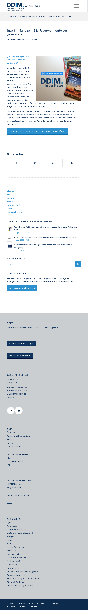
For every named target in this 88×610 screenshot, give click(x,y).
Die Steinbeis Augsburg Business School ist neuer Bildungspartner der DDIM (45, 237)
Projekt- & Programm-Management (22, 571)
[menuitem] (76, 6)
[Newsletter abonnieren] (20, 356)
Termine (10, 201)
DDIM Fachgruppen (15, 212)
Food (9, 543)
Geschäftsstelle (14, 446)
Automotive (12, 526)
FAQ (9, 465)
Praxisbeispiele (14, 205)
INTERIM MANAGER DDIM (19, 480)
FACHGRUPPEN (14, 519)
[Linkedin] (11, 410)
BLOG (9, 503)
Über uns (11, 432)
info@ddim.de (19, 393)
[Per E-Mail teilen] (72, 163)
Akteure (10, 191)
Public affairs (13, 439)
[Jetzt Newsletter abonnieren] (22, 288)
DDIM (9, 208)
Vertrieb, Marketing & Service (20, 585)
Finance (10, 540)
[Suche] (44, 264)
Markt (9, 194)
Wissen (10, 198)
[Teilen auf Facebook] (16, 163)
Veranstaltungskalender (18, 495)
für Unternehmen (15, 461)
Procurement (13, 568)
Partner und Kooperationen (19, 436)
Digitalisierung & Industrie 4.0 (20, 533)
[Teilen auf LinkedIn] (53, 163)
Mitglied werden (14, 487)
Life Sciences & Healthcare (19, 557)
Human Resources (15, 547)
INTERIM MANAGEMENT (18, 454)
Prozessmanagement (17, 575)
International (13, 550)
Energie (10, 536)
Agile (9, 522)
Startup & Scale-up (15, 582)
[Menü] (76, 6)
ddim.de (10, 397)
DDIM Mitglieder (14, 484)
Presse (10, 443)
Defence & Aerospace (17, 529)
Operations (12, 564)
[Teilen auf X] (35, 163)
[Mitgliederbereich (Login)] (21, 343)
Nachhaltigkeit (13, 561)
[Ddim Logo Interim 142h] (36, 6)
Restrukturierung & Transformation (23, 578)
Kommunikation (14, 554)
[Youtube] (19, 410)
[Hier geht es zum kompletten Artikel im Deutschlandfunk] (37, 131)
